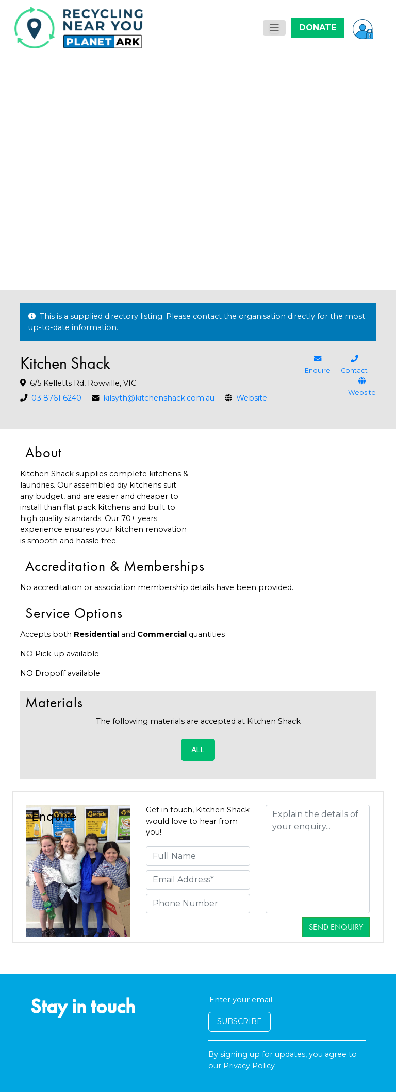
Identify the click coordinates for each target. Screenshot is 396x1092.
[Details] (318, 859)
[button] (363, 27)
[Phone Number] (198, 903)
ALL (198, 749)
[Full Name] (198, 856)
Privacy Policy (249, 1065)
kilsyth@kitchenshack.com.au (158, 398)
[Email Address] (198, 880)
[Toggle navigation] (274, 28)
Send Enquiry (336, 927)
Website (251, 398)
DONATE (317, 27)
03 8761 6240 (56, 398)
